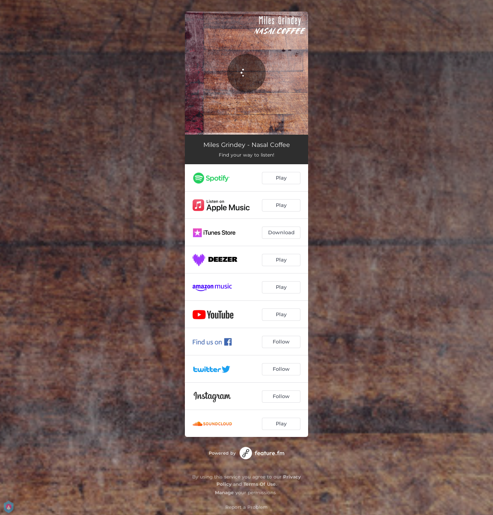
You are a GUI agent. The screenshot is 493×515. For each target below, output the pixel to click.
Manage (224, 492)
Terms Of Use (259, 484)
